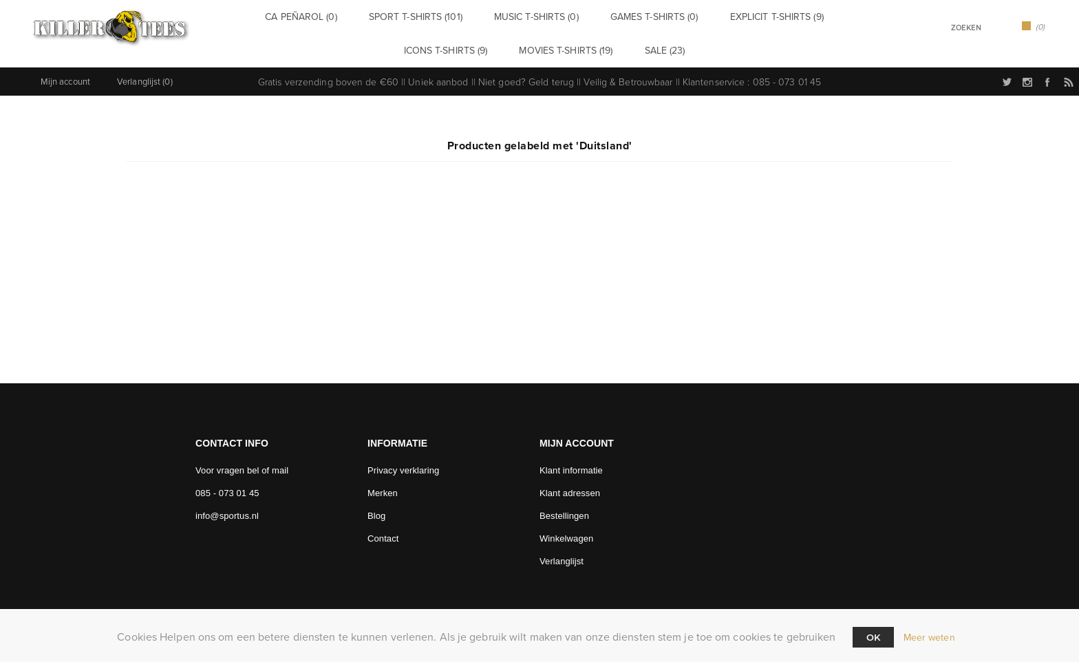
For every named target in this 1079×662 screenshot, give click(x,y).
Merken (382, 487)
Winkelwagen (566, 533)
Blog (376, 510)
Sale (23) (645, 46)
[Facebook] (290, 544)
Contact (383, 533)
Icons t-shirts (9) (455, 46)
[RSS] (330, 544)
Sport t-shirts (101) (424, 15)
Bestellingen (564, 510)
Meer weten (929, 637)
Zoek (995, 27)
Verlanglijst (562, 556)
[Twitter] (211, 544)
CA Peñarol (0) (324, 15)
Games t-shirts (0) (633, 15)
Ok (873, 637)
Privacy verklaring (403, 465)
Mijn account (65, 76)
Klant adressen (570, 487)
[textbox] (948, 28)
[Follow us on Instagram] (251, 544)
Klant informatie (571, 465)
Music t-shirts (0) (530, 15)
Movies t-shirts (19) (561, 46)
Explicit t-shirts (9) (742, 15)
